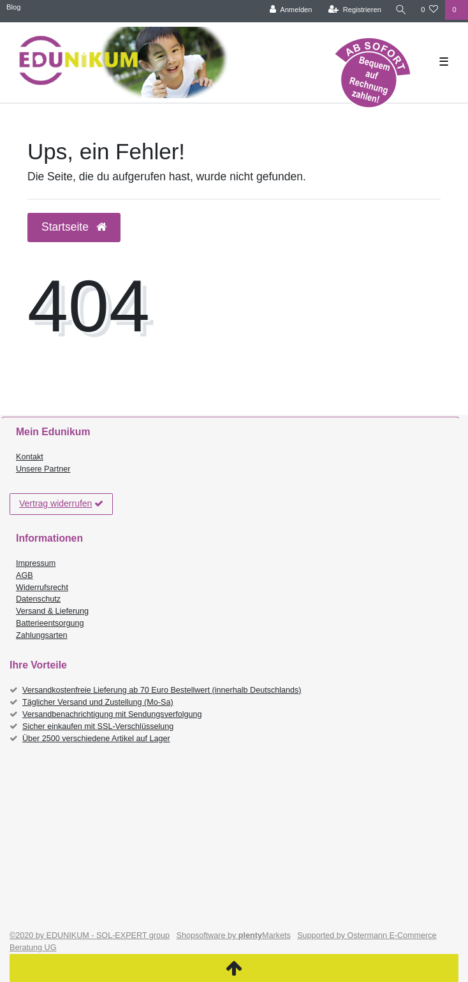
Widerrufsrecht (42, 587)
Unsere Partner (43, 469)
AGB (24, 575)
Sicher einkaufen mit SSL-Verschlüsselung (97, 726)
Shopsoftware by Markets (234, 935)
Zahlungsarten (42, 635)
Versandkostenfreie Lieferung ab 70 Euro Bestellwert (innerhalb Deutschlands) (162, 690)
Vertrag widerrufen (61, 504)
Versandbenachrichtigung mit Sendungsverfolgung (111, 714)
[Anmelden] (291, 10)
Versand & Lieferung (52, 611)
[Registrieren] (354, 10)
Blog (13, 7)
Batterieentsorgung (50, 623)
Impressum (35, 563)
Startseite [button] (73, 226)
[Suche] (401, 10)
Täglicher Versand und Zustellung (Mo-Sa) (97, 702)
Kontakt (29, 456)
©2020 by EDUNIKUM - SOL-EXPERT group (90, 935)
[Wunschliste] (429, 10)
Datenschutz (38, 599)
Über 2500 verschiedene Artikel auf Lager (96, 738)
